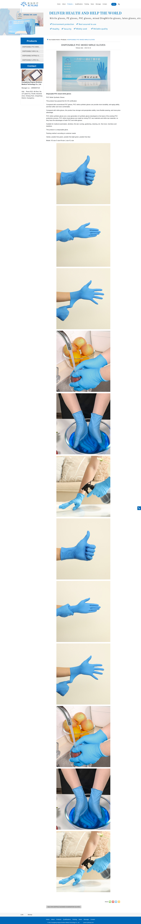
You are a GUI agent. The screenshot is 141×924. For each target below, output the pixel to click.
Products (63, 39)
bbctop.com (91, 922)
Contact (93, 919)
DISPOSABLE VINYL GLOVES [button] (32, 51)
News (80, 919)
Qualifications (67, 919)
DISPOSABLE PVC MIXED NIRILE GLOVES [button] (33, 47)
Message (86, 919)
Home (58, 39)
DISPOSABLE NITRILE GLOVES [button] (33, 55)
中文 (114, 4)
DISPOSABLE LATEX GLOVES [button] (32, 60)
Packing (74, 919)
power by (85, 922)
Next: (64, 907)
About (53, 919)
